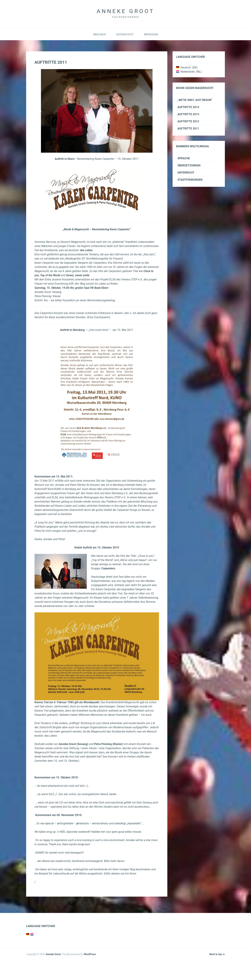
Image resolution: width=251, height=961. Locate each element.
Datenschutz (124, 34)
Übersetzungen (188, 165)
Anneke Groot (125, 11)
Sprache (183, 158)
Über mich (99, 34)
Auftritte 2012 (188, 121)
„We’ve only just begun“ (194, 100)
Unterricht (185, 172)
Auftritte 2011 (188, 128)
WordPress (90, 954)
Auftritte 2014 (188, 107)
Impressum (151, 34)
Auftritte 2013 (188, 114)
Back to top (217, 954)
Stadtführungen (189, 179)
